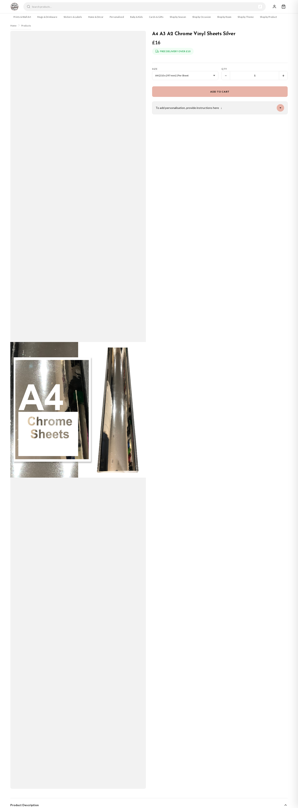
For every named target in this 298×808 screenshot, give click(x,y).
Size (154, 68)
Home (13, 25)
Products (26, 25)
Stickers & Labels (73, 17)
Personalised (117, 17)
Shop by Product (268, 17)
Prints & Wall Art (22, 17)
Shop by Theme (246, 17)
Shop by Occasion (201, 17)
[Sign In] (274, 6)
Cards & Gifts (156, 17)
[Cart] (283, 6)
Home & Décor (95, 17)
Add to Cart (220, 91)
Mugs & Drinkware (47, 17)
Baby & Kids (136, 17)
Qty (224, 68)
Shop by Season (178, 17)
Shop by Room (224, 17)
